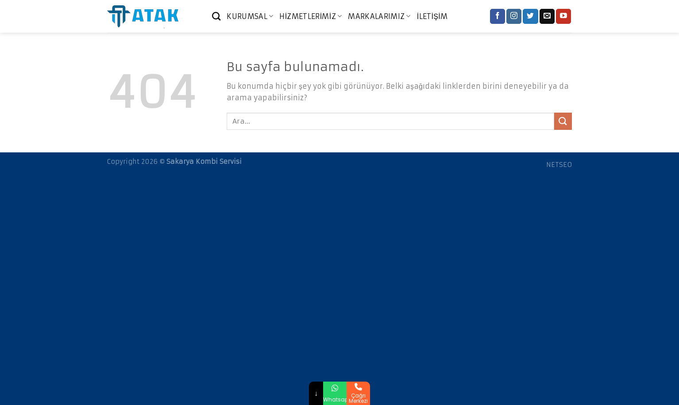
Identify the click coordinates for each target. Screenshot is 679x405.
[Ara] (216, 16)
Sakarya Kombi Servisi (204, 162)
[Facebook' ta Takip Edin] (497, 16)
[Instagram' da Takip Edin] (513, 16)
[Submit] (563, 121)
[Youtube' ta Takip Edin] (563, 16)
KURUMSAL (250, 16)
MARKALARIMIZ (379, 16)
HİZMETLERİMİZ (310, 16)
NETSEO (559, 165)
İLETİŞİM (432, 16)
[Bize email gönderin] (547, 16)
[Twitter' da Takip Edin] (530, 16)
